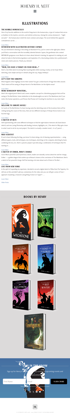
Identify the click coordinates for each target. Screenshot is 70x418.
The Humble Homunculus (12, 29)
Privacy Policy (38, 412)
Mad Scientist (7, 134)
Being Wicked (50, 412)
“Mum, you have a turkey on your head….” (20, 67)
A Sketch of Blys (8, 120)
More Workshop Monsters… (14, 91)
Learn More (4, 45)
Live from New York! (10, 166)
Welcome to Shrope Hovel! (13, 105)
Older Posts (5, 182)
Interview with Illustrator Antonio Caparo (21, 47)
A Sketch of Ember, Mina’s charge (16, 152)
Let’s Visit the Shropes (11, 79)
